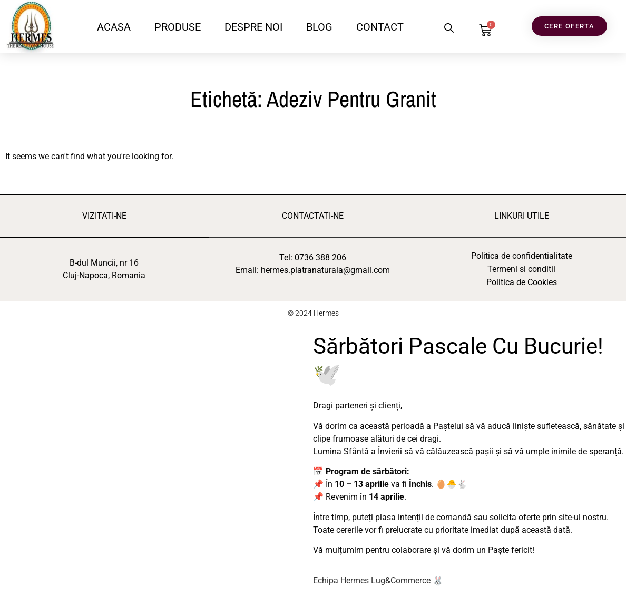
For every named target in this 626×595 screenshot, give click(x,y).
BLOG (319, 27)
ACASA (114, 27)
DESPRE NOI (253, 27)
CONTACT (380, 27)
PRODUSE (177, 27)
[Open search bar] (449, 28)
